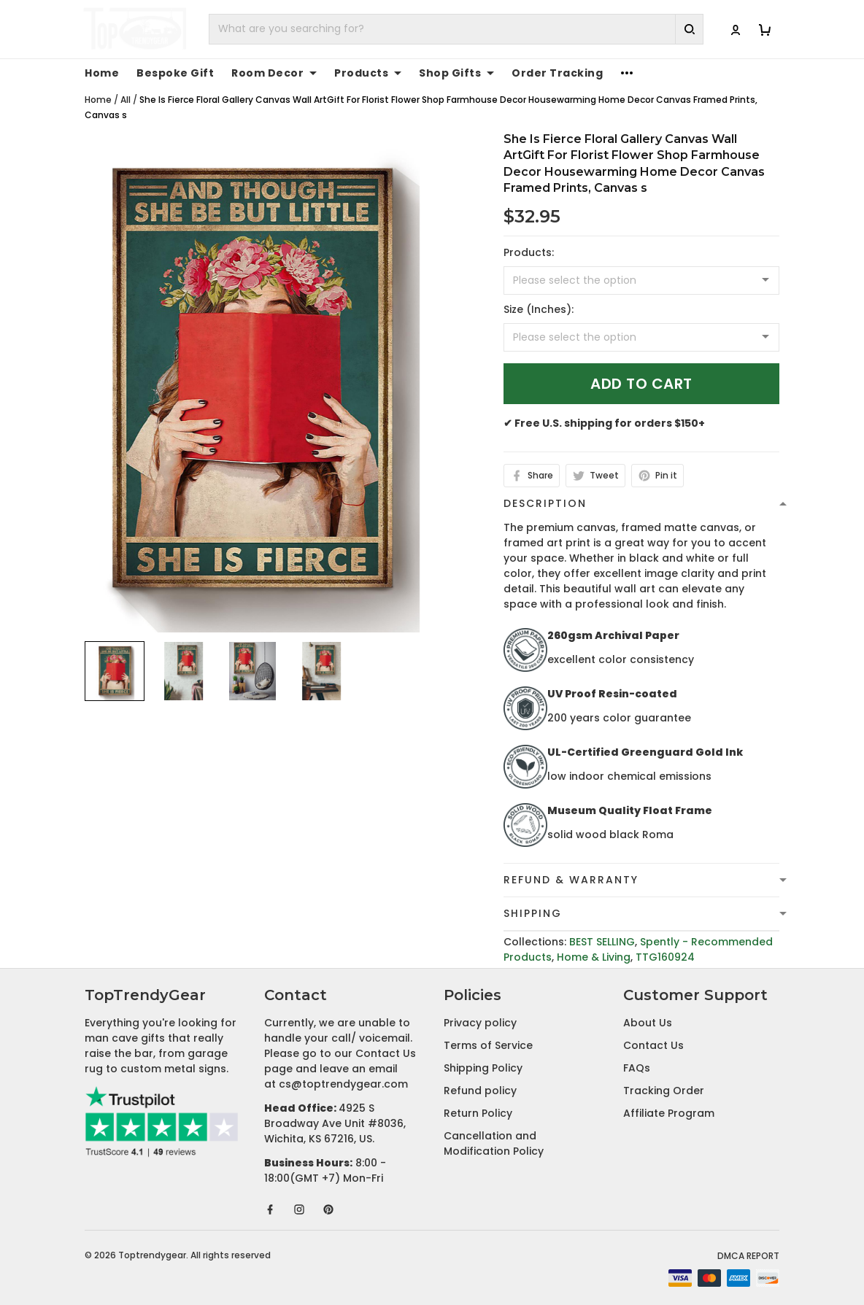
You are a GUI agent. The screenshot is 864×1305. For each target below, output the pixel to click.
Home (102, 73)
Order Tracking (557, 73)
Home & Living (593, 957)
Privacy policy (480, 1022)
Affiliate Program (668, 1113)
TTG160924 (665, 957)
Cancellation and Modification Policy (494, 1143)
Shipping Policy (483, 1068)
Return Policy (478, 1113)
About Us (647, 1022)
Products (367, 73)
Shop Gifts (456, 73)
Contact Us (653, 1045)
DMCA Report (748, 1256)
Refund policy (480, 1090)
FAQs (636, 1068)
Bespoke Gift (175, 73)
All (125, 99)
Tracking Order (663, 1090)
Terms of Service (488, 1045)
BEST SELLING (602, 941)
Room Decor (274, 73)
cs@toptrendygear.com (343, 1084)
